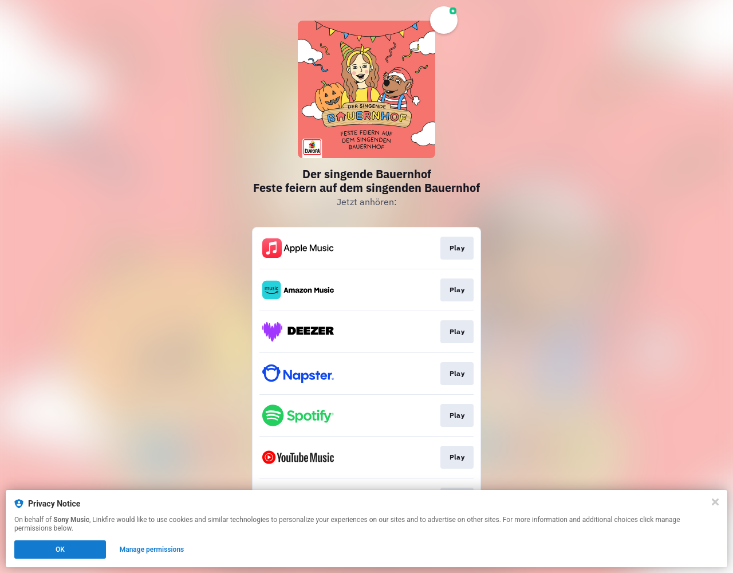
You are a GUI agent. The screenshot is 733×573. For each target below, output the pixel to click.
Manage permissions (152, 549)
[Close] (715, 502)
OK (60, 549)
